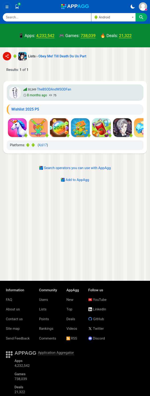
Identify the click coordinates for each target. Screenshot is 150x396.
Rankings (46, 329)
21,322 (125, 35)
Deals (70, 319)
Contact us (14, 319)
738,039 (88, 35)
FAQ (9, 300)
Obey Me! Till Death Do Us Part (62, 56)
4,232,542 (45, 35)
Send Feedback (18, 338)
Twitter (96, 329)
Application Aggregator (56, 353)
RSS (71, 338)
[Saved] (17, 6)
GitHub (96, 319)
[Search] (47, 17)
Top (69, 309)
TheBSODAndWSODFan (54, 89)
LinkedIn (97, 309)
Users (43, 300)
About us (13, 309)
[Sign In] (143, 6)
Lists (42, 309)
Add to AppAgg (75, 180)
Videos (71, 329)
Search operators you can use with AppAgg (75, 168)
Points (44, 319)
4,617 (43, 145)
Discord (96, 338)
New (69, 300)
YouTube (97, 300)
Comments (47, 338)
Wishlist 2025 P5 (25, 109)
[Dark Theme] (132, 6)
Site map (13, 329)
